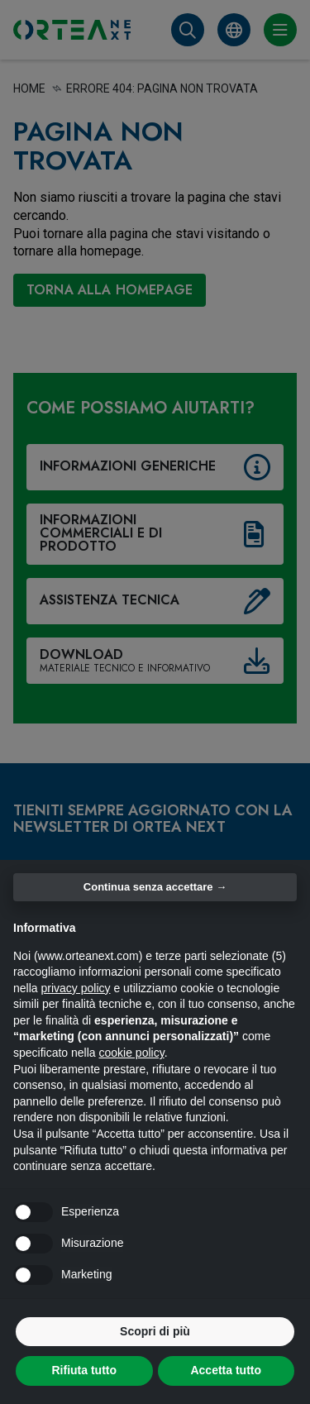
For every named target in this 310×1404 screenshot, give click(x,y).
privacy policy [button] (75, 988)
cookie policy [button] (132, 1052)
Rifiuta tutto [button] (84, 1370)
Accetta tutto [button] (225, 1370)
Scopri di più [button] (155, 1331)
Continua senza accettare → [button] (155, 887)
